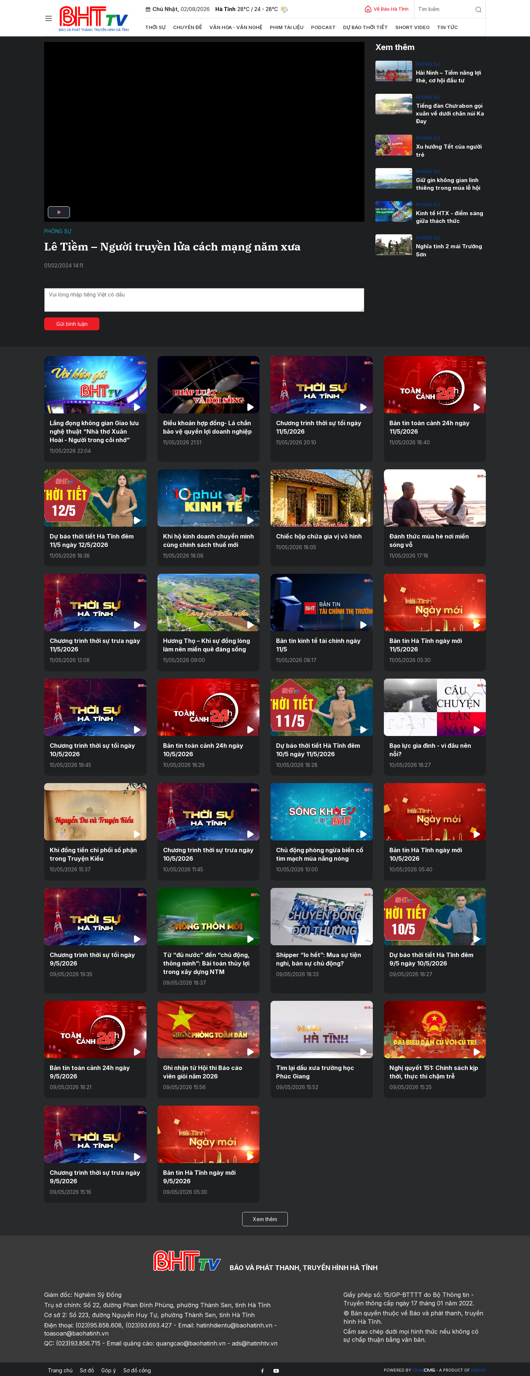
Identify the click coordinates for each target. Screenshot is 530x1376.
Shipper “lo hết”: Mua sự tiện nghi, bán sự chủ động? (318, 957)
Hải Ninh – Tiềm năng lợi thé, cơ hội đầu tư (448, 76)
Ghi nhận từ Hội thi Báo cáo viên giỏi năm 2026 (202, 1070)
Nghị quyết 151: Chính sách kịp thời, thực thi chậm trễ (433, 1070)
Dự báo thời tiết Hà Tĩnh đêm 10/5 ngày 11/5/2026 (318, 748)
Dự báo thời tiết (363, 27)
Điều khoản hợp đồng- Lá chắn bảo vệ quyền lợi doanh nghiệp (207, 427)
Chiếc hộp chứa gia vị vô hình (319, 536)
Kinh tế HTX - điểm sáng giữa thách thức (449, 216)
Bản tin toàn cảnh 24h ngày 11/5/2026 (429, 427)
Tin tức (444, 27)
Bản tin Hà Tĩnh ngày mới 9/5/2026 (199, 1174)
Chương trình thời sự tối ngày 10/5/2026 (92, 748)
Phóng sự (57, 231)
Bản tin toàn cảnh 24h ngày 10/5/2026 (203, 748)
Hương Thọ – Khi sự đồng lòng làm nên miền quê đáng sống (206, 644)
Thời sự (155, 27)
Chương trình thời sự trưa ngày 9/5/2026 (95, 1174)
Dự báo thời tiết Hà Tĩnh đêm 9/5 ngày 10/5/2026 (431, 957)
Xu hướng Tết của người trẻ (448, 150)
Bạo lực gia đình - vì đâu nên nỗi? (430, 748)
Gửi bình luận (72, 324)
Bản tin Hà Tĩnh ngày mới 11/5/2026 (425, 644)
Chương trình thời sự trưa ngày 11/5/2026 (95, 644)
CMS (423, 1368)
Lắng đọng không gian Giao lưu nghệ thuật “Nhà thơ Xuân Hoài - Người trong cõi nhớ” (94, 431)
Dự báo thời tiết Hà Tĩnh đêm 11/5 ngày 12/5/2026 (92, 540)
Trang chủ (60, 1368)
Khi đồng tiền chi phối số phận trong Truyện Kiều (93, 853)
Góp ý (108, 1368)
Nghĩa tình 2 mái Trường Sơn (448, 249)
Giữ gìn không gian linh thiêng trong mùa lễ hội (448, 183)
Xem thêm (265, 1217)
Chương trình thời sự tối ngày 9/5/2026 (92, 957)
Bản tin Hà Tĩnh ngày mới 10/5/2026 (425, 853)
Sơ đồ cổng (137, 1368)
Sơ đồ (87, 1368)
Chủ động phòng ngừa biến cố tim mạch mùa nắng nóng (319, 853)
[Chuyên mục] (48, 18)
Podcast (321, 27)
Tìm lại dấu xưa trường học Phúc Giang (315, 1070)
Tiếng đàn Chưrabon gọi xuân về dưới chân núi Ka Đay (450, 113)
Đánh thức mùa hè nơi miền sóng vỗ (429, 540)
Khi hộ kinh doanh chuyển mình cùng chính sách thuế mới (208, 540)
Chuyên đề (187, 27)
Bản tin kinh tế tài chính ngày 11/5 (318, 644)
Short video (409, 27)
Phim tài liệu (285, 27)
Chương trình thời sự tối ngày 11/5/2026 (318, 427)
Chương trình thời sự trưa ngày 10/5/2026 (208, 853)
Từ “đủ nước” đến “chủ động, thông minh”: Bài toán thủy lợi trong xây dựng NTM (206, 962)
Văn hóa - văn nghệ (235, 27)
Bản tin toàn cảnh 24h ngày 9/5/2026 (90, 1070)
